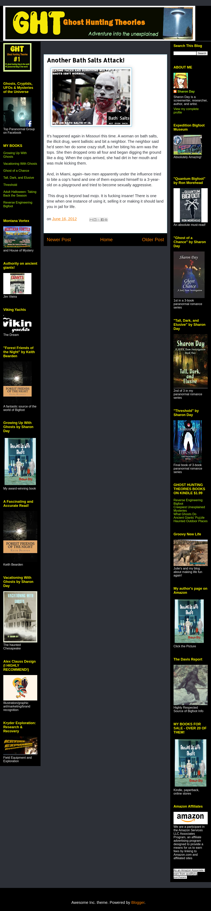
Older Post (153, 239)
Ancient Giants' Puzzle (189, 517)
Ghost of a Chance (16, 170)
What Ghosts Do (185, 514)
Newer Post (59, 239)
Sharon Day (186, 91)
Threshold (10, 184)
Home (106, 239)
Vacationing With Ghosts (20, 163)
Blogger (137, 902)
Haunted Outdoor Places (191, 521)
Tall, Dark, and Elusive (18, 177)
